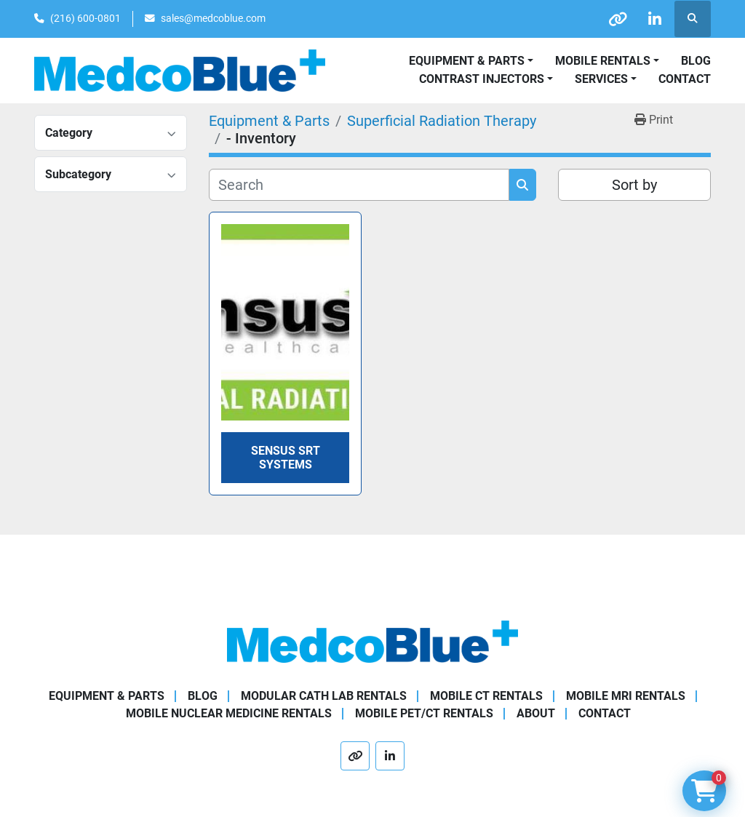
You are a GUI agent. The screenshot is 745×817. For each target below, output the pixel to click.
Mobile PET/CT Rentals (424, 713)
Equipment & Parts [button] (467, 61)
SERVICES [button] (601, 79)
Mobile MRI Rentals (625, 696)
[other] (617, 19)
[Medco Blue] (372, 640)
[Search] (359, 185)
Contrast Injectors (481, 79)
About (536, 713)
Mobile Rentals (602, 61)
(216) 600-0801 (85, 18)
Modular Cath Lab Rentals (324, 696)
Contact (684, 79)
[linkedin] (655, 19)
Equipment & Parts (106, 696)
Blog (696, 61)
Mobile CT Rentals (486, 696)
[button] (607, 61)
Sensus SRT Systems (285, 457)
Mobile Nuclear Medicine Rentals (229, 713)
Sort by (634, 185)
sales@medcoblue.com (213, 18)
